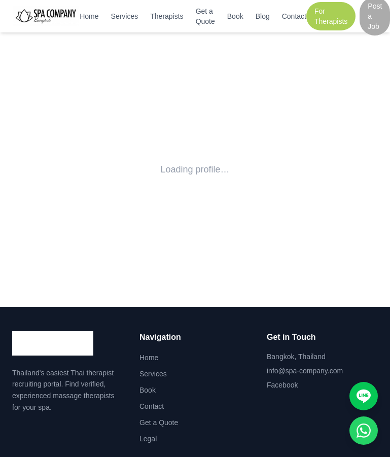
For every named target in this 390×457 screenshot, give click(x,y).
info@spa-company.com (305, 371)
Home (89, 16)
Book (235, 16)
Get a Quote (205, 16)
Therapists (166, 16)
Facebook (282, 385)
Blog (263, 16)
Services (124, 16)
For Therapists (330, 16)
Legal (148, 439)
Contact (294, 16)
